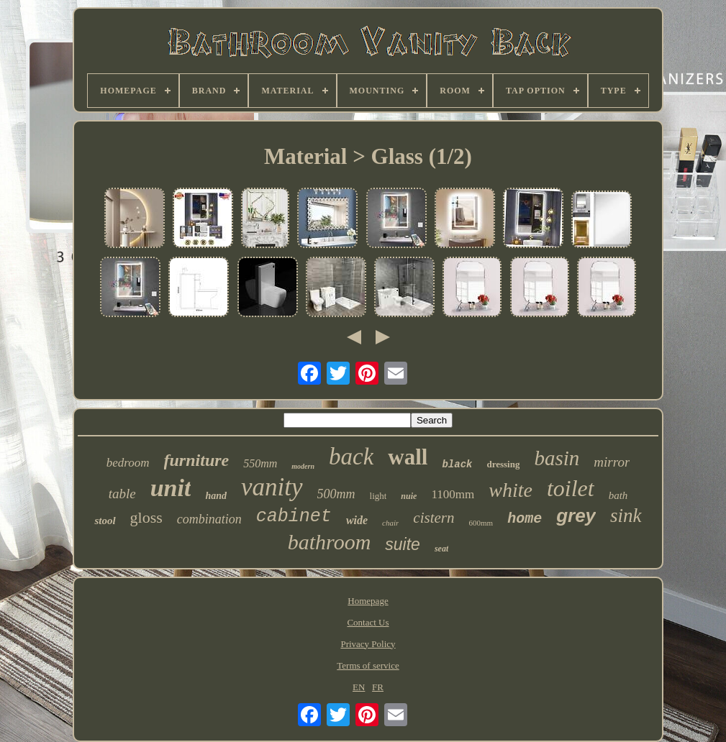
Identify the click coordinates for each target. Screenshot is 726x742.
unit (170, 488)
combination (209, 519)
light (378, 495)
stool (104, 520)
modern (302, 466)
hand (216, 495)
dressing (502, 464)
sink (626, 515)
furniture (197, 460)
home (524, 518)
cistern (433, 517)
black (457, 464)
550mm (260, 463)
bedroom (128, 463)
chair (390, 522)
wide (357, 520)
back (351, 457)
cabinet (294, 516)
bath (618, 495)
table (122, 493)
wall (407, 457)
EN (359, 687)
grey (576, 515)
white (510, 490)
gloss (146, 517)
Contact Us (368, 622)
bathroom (329, 542)
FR (378, 687)
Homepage (368, 600)
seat (441, 549)
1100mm (452, 494)
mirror (612, 462)
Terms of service (368, 665)
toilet (570, 488)
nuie (409, 496)
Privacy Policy (367, 643)
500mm (336, 494)
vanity (272, 487)
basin (556, 458)
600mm (481, 522)
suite (402, 544)
